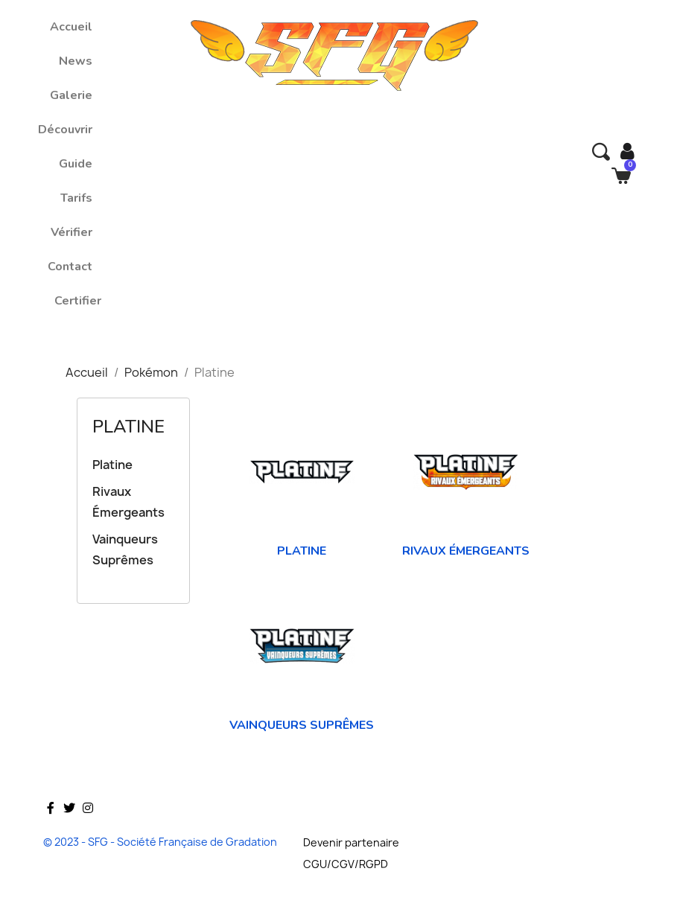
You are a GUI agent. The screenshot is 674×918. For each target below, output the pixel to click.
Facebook (50, 829)
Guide (75, 164)
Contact (70, 266)
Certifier (77, 301)
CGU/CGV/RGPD (345, 864)
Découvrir (65, 129)
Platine (128, 427)
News (75, 61)
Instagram (87, 829)
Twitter (69, 829)
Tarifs (76, 198)
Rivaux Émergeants (128, 501)
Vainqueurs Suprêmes (125, 549)
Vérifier (71, 232)
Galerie (71, 95)
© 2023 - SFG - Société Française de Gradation (160, 842)
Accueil (71, 27)
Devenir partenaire (351, 842)
